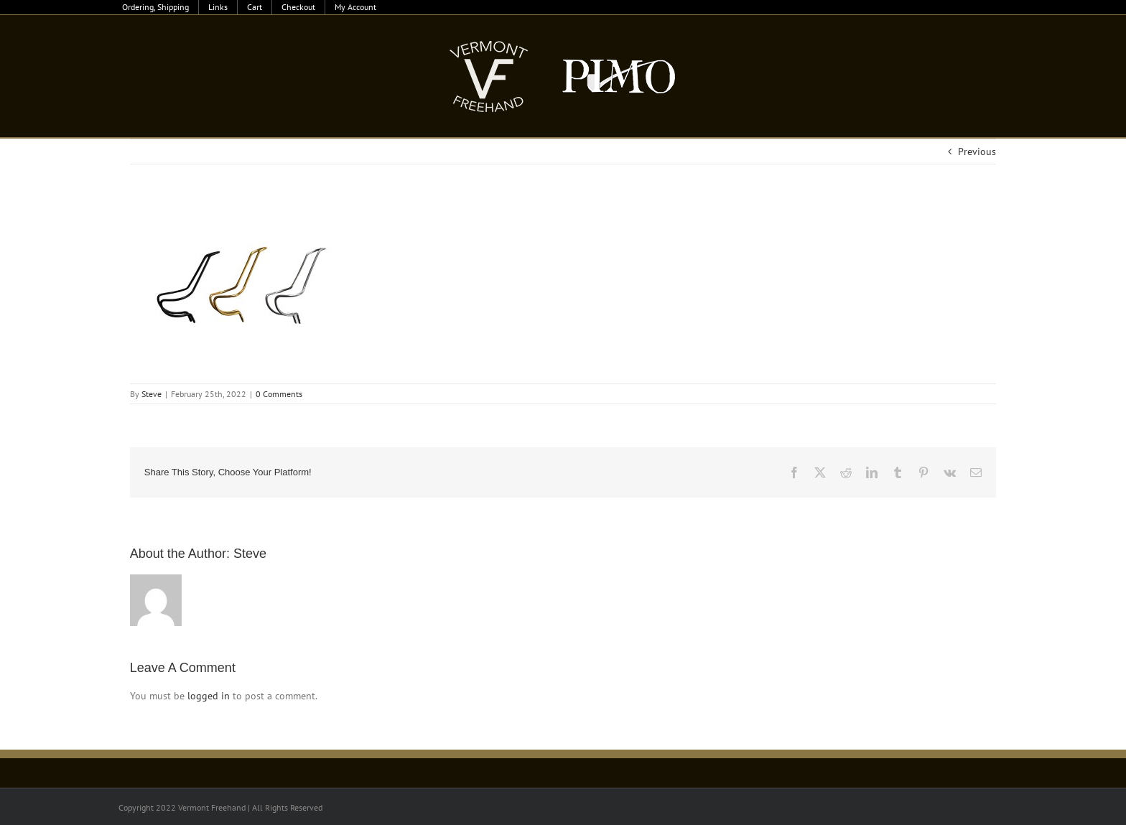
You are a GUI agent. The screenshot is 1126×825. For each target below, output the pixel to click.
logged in (208, 695)
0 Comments (279, 393)
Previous (977, 151)
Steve (151, 393)
